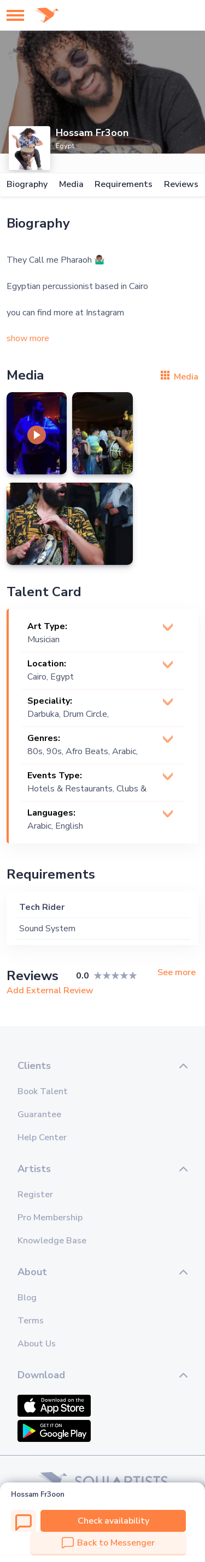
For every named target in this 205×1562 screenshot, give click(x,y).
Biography (27, 184)
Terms (30, 1320)
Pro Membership (50, 1217)
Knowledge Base (51, 1240)
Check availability (113, 1521)
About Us (36, 1343)
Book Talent (42, 1091)
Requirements (124, 184)
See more (176, 972)
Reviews (181, 184)
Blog (27, 1297)
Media (71, 184)
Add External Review (50, 990)
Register (35, 1194)
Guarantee (39, 1114)
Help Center (42, 1137)
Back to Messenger (108, 1542)
